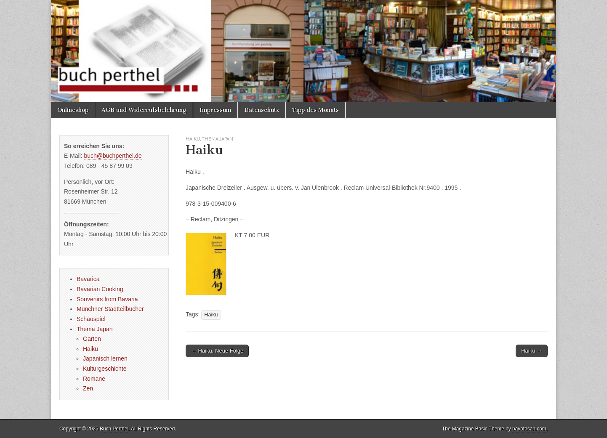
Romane (94, 378)
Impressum (215, 110)
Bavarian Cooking (100, 289)
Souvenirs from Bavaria (107, 299)
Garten (92, 338)
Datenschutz (261, 110)
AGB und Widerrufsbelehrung (143, 110)
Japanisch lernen (105, 358)
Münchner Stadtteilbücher (110, 308)
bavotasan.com (529, 429)
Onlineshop (72, 110)
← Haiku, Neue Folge (217, 351)
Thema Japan (217, 138)
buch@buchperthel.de (112, 155)
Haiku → (531, 351)
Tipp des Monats (315, 110)
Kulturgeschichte (105, 368)
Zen (88, 388)
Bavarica (88, 279)
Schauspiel (91, 319)
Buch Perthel (114, 429)
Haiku (193, 138)
